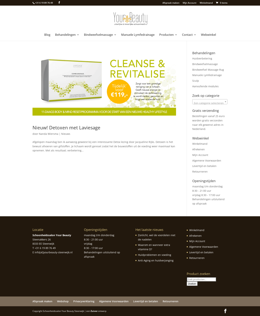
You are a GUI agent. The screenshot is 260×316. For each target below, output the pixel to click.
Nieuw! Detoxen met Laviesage (66, 127)
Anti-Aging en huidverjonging (156, 260)
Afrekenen (198, 149)
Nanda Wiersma (48, 134)
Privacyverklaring (83, 301)
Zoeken (192, 283)
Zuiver (94, 311)
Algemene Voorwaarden (206, 160)
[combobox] (210, 101)
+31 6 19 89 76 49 (44, 2)
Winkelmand (206, 3)
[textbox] (209, 103)
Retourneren (200, 171)
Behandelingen (65, 35)
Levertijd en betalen (204, 166)
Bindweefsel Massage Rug (208, 69)
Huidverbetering (202, 58)
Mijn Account (189, 3)
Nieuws (65, 134)
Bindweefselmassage (98, 35)
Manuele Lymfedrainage (138, 35)
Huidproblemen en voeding (154, 255)
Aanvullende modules (205, 86)
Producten (166, 35)
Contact (187, 35)
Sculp (195, 80)
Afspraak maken (170, 3)
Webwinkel (208, 35)
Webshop (63, 301)
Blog (47, 35)
